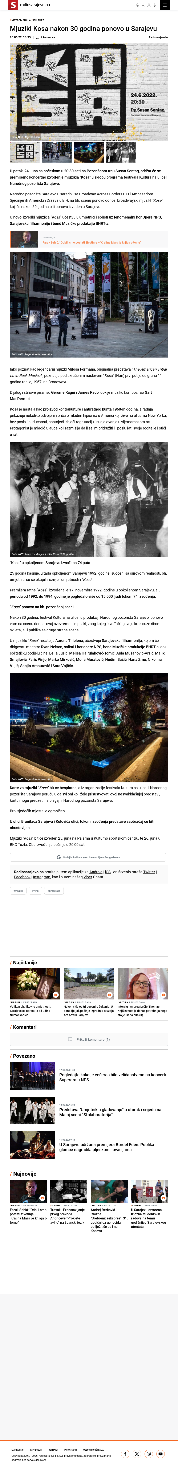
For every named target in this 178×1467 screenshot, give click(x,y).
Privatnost (71, 1449)
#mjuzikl (18, 890)
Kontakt (53, 1449)
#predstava (54, 890)
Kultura (38, 20)
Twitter (149, 871)
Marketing (18, 1449)
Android (95, 871)
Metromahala (21, 20)
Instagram (41, 876)
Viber (88, 876)
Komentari (25, 1027)
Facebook (22, 876)
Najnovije (24, 1173)
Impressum (36, 1449)
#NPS (35, 890)
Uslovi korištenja (95, 1449)
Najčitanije (25, 962)
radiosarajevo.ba (48, 1455)
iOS (108, 871)
